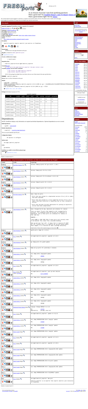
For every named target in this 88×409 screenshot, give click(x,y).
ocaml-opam (77, 86)
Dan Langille (76, 407)
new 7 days (77, 147)
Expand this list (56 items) (13, 91)
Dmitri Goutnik (16, 346)
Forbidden (77, 133)
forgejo (20, 35)
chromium (77, 64)
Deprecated (77, 130)
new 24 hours (78, 144)
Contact (76, 47)
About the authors (78, 38)
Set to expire (77, 141)
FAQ (76, 41)
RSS (84, 406)
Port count (77, 127)
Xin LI (14, 247)
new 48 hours (78, 146)
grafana (26, 35)
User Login (77, 25)
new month (77, 151)
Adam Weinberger (17, 175)
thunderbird (77, 78)
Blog (76, 46)
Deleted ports (77, 113)
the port (7, 66)
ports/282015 (44, 286)
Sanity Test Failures (79, 114)
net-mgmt (8, 28)
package (8, 69)
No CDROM (77, 136)
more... (76, 57)
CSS (81, 406)
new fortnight (78, 149)
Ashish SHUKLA (16, 264)
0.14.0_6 (3, 28)
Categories (77, 111)
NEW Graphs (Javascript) (80, 123)
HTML (79, 406)
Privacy (76, 44)
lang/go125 (13, 129)
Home (76, 110)
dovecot (33, 35)
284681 (42, 267)
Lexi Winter (19, 284)
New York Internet (78, 30)
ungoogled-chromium (77, 80)
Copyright (68, 407)
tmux (23, 35)
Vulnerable (77, 138)
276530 (42, 336)
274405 (42, 343)
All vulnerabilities (81, 99)
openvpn (30, 35)
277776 (42, 323)
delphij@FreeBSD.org (11, 30)
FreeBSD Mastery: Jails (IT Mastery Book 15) (60, 15)
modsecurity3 (78, 87)
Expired (76, 139)
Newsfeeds (77, 115)
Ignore (76, 131)
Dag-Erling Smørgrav (17, 169)
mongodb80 (77, 83)
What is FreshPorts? (79, 37)
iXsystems (83, 30)
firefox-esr (77, 72)
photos (55, 17)
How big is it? (78, 42)
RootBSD (81, 31)
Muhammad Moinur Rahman (19, 320)
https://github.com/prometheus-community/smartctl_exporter (16, 39)
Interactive (77, 143)
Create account (78, 26)
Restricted (77, 135)
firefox (76, 65)
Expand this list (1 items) (11, 156)
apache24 (77, 84)
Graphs (76, 121)
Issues (76, 39)
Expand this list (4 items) (8, 55)
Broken (76, 128)
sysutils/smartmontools (18, 133)
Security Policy (78, 43)
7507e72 (10, 34)
